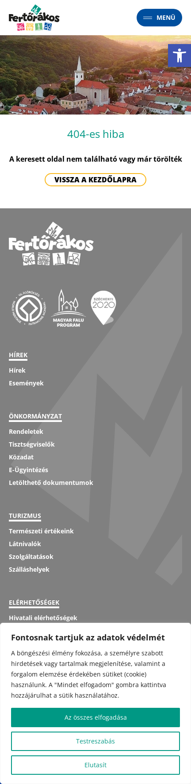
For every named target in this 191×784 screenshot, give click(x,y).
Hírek (17, 370)
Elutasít (95, 765)
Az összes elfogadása (96, 717)
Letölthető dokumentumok (51, 482)
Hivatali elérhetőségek (43, 618)
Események (26, 383)
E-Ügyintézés (28, 470)
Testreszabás (95, 741)
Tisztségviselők (32, 444)
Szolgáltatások (31, 556)
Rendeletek (26, 431)
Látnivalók (25, 544)
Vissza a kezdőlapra (95, 180)
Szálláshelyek (29, 569)
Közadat (21, 457)
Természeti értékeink (41, 531)
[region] (95, 703)
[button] (179, 55)
